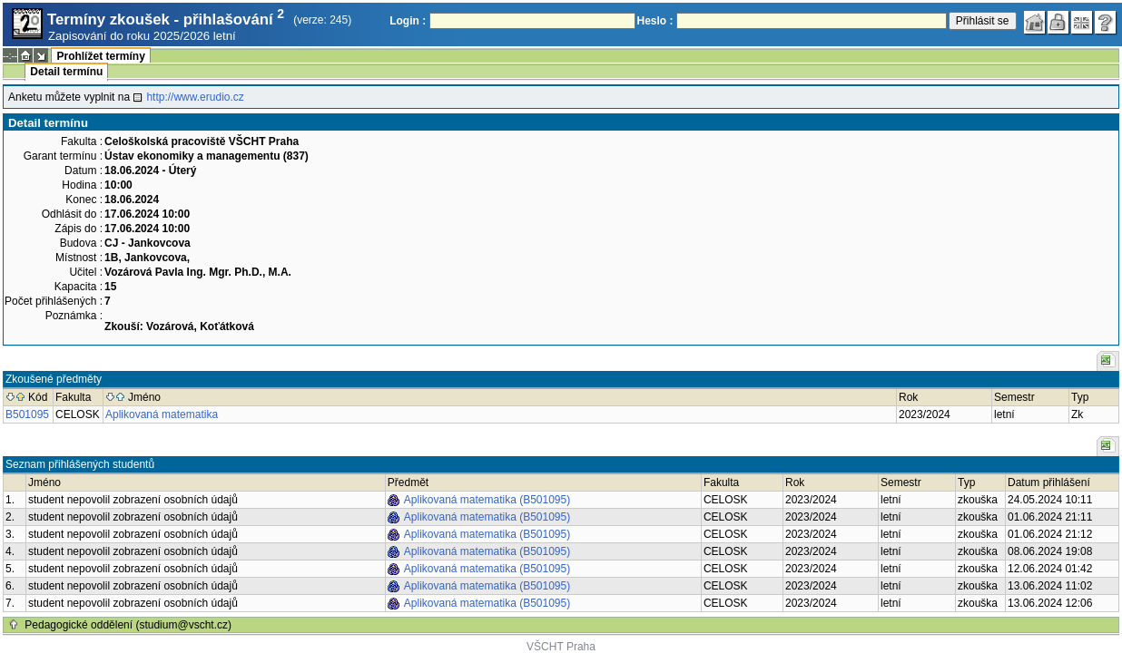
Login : (407, 21)
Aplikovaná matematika (161, 414)
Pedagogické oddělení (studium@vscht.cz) (128, 625)
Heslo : (655, 21)
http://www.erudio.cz (194, 97)
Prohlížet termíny (100, 56)
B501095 (27, 414)
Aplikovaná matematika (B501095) (487, 499)
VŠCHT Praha (561, 646)
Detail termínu (66, 71)
